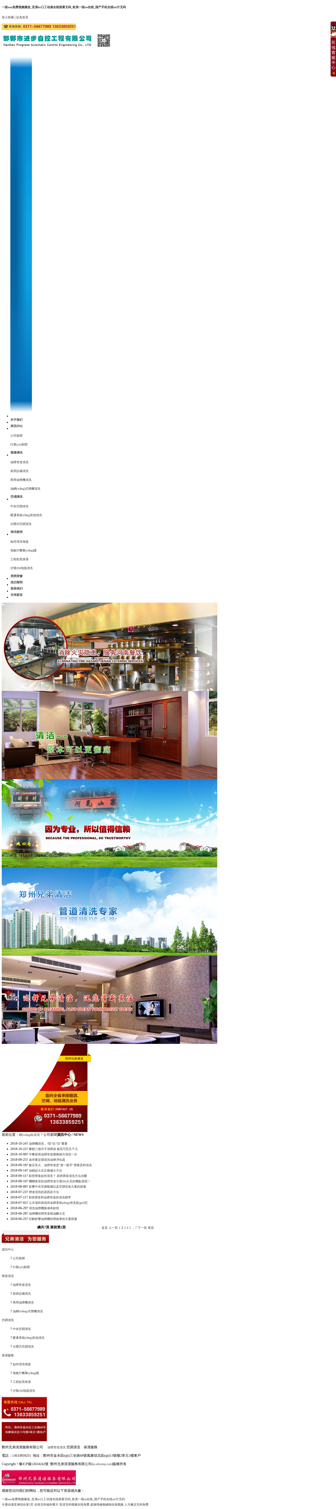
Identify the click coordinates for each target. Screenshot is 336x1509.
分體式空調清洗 (20, 524)
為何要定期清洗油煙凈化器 (47, 1159)
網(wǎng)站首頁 (29, 1134)
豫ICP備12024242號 (33, 1464)
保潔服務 (8, 1355)
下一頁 (142, 1227)
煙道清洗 (8, 1276)
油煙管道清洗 (19, 462)
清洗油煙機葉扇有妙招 (44, 1208)
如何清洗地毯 (19, 541)
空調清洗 (8, 1320)
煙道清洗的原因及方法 (44, 1192)
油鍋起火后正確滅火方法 (45, 1170)
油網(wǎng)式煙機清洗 (25, 488)
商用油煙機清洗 (20, 479)
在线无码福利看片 (46, 1504)
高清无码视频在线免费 (74, 1504)
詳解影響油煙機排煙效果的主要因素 (53, 1219)
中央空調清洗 (19, 506)
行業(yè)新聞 (18, 444)
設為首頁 (22, 17)
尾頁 (151, 1227)
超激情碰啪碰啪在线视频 (106, 1504)
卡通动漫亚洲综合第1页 (17, 1504)
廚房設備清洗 (19, 471)
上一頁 (113, 1227)
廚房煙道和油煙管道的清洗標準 (50, 1197)
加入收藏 (8, 17)
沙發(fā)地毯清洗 (21, 568)
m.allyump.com (102, 1464)
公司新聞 (16, 435)
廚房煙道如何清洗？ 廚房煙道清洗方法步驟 (58, 1176)
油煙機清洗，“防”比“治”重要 (48, 1143)
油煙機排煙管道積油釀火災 (47, 1213)
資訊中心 (8, 1249)
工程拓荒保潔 (19, 559)
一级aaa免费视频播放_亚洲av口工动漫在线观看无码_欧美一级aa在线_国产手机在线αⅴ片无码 (64, 7)
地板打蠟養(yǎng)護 (23, 550)
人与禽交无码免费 (136, 1504)
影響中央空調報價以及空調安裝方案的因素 (57, 1186)
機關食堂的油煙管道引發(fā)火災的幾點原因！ (60, 1181)
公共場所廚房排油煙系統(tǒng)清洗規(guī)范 (58, 1202)
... (133, 1227)
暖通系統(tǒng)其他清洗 (26, 515)
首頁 (105, 1227)
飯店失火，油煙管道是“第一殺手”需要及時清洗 (60, 1165)
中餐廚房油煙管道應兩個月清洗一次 (53, 1154)
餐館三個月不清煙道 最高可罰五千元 (53, 1149)
